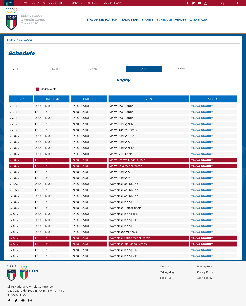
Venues (190, 19)
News (24, 3)
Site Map (154, 266)
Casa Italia (210, 19)
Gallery (91, 3)
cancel (181, 68)
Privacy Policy (199, 272)
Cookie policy (199, 277)
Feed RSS (154, 277)
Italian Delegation (104, 19)
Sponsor (76, 3)
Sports (154, 19)
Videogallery (156, 272)
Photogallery (199, 266)
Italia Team (134, 19)
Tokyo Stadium (202, 106)
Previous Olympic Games (49, 3)
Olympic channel (112, 3)
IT (238, 3)
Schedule (172, 19)
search (143, 68)
